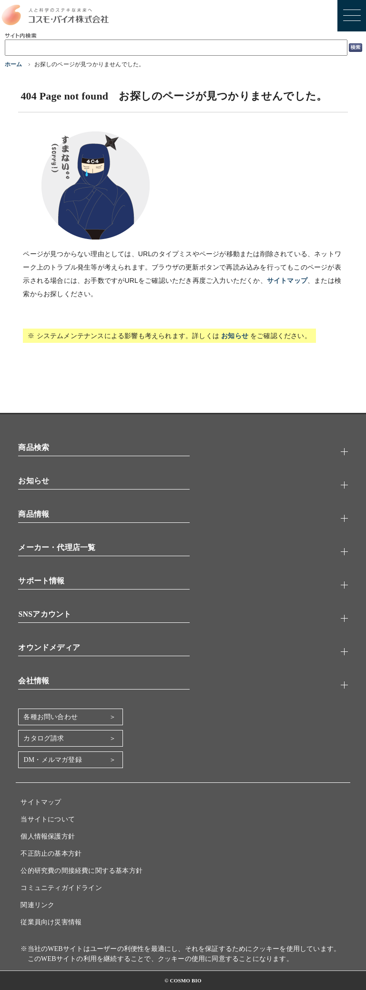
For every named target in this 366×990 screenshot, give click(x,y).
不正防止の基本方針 (50, 853)
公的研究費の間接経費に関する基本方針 (81, 870)
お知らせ (234, 336)
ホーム (13, 64)
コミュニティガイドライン (61, 887)
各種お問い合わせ (50, 716)
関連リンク (37, 905)
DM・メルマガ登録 (52, 759)
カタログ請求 (43, 738)
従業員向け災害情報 (50, 922)
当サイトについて (47, 819)
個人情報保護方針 (47, 836)
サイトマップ (287, 280)
